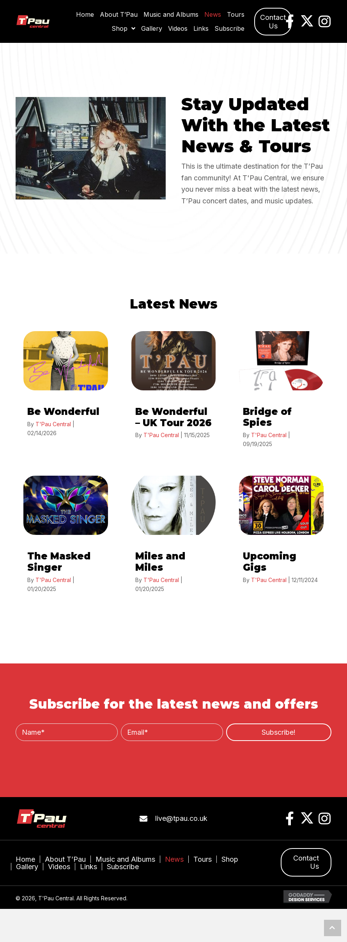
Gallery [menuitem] (27, 866)
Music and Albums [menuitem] (125, 859)
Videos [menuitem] (59, 866)
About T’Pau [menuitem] (65, 859)
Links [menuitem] (88, 866)
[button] (273, 21)
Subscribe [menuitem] (123, 866)
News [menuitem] (174, 859)
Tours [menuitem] (202, 859)
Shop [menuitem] (229, 859)
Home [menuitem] (25, 859)
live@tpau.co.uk (181, 818)
